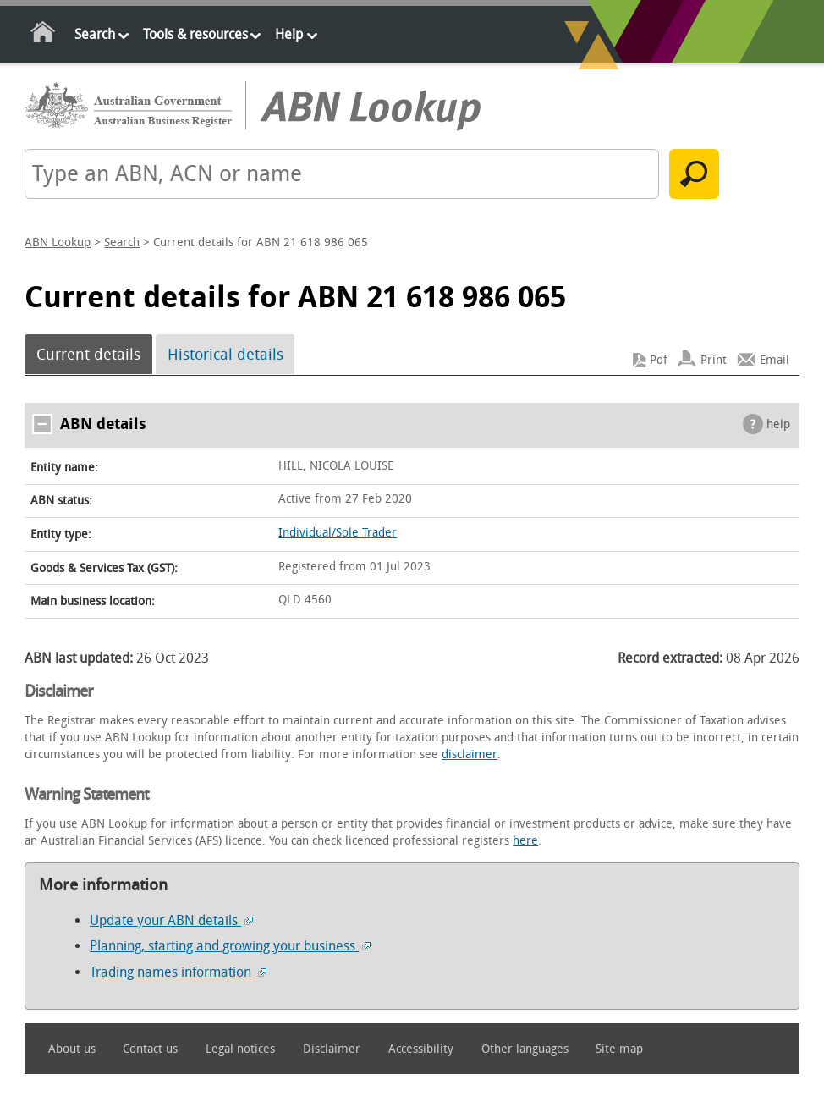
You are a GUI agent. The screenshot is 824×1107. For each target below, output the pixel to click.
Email (774, 360)
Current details (88, 354)
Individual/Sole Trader (337, 533)
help (778, 424)
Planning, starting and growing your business (230, 946)
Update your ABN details (171, 920)
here (525, 841)
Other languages (525, 1049)
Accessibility (420, 1049)
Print (713, 360)
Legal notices (240, 1049)
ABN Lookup (58, 242)
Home (44, 35)
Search (94, 34)
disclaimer (469, 754)
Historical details (225, 354)
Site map (619, 1049)
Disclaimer (331, 1049)
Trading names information (178, 972)
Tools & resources (195, 34)
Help (289, 34)
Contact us (150, 1049)
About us (72, 1049)
